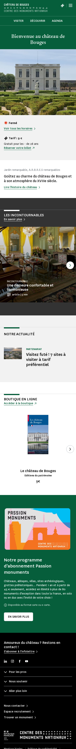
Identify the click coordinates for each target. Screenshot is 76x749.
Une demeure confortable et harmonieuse (30, 287)
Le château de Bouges (38, 471)
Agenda (57, 21)
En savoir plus (18, 617)
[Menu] (70, 5)
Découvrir (37, 21)
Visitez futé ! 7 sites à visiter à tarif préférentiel (46, 359)
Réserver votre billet (17, 148)
